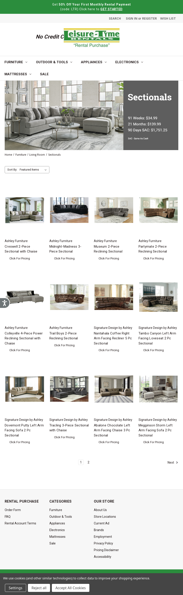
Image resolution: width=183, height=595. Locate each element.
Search (115, 18)
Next (173, 462)
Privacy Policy (103, 543)
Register (149, 18)
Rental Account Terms (20, 523)
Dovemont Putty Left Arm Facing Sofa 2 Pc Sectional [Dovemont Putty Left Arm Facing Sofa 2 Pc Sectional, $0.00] (24, 430)
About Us (100, 510)
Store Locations (105, 516)
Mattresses (17, 74)
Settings (15, 587)
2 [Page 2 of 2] (88, 462)
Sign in (131, 18)
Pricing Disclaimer (106, 550)
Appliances (94, 62)
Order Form (13, 510)
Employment (103, 536)
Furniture (15, 62)
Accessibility (102, 556)
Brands (99, 530)
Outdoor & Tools (54, 62)
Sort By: (12, 169)
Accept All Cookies (70, 587)
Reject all (39, 587)
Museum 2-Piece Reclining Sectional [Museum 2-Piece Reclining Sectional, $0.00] (108, 249)
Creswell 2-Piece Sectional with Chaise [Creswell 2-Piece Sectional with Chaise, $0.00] (21, 249)
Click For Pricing (19, 258)
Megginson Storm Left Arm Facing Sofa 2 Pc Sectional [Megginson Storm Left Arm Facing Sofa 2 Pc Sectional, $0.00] (156, 430)
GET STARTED (111, 9)
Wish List (168, 18)
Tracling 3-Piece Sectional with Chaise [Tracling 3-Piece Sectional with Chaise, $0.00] (69, 427)
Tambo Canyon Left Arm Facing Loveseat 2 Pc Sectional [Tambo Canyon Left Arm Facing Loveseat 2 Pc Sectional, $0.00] (157, 338)
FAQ (8, 516)
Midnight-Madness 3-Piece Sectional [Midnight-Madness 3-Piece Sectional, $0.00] (65, 249)
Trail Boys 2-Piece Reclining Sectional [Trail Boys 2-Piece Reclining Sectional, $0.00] (63, 335)
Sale (44, 74)
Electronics (129, 62)
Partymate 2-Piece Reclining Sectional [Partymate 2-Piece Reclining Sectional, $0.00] (153, 249)
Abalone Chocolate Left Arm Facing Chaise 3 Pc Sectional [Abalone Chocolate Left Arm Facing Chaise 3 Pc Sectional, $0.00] (112, 430)
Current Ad (101, 523)
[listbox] (34, 169)
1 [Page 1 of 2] (81, 462)
